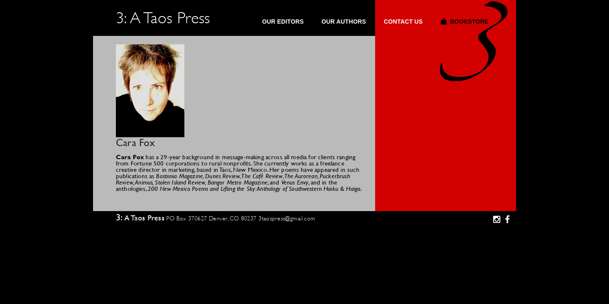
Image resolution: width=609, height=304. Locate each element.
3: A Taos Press (163, 18)
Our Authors (343, 22)
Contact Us (403, 22)
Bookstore (469, 22)
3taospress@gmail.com (286, 218)
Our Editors (283, 22)
